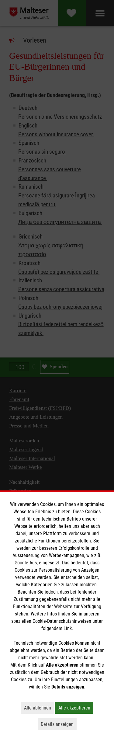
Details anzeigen (59, 724)
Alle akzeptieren (75, 708)
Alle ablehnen (39, 708)
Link (68, 628)
